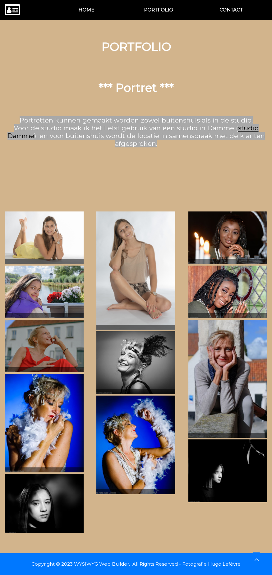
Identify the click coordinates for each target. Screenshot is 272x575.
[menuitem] (86, 10)
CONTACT (231, 10)
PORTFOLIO (158, 10)
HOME (86, 10)
